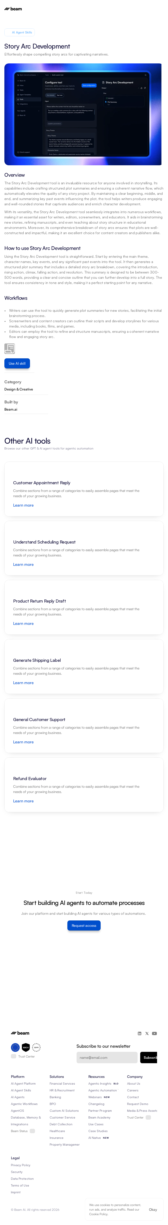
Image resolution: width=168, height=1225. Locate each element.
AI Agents (17, 1097)
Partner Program (100, 1110)
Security (17, 1172)
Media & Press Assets (142, 1110)
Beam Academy (99, 1117)
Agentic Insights (99, 1083)
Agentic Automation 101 (105, 1090)
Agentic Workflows (24, 1104)
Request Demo (137, 1104)
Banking (55, 1097)
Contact (133, 1097)
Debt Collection (61, 1124)
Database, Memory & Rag (29, 1117)
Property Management (65, 1144)
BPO (53, 1104)
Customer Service (62, 1117)
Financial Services (62, 1083)
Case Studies (98, 1131)
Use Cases (95, 1124)
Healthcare (57, 1131)
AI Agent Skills (21, 1090)
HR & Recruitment (62, 1090)
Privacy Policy (20, 1165)
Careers (132, 1090)
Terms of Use (20, 1185)
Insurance (56, 1138)
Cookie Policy (98, 1214)
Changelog (96, 1104)
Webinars (95, 1097)
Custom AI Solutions (64, 1110)
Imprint (16, 1192)
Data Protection (22, 1178)
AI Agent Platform (23, 1083)
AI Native (94, 1138)
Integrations (19, 1124)
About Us (133, 1083)
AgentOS (17, 1110)
